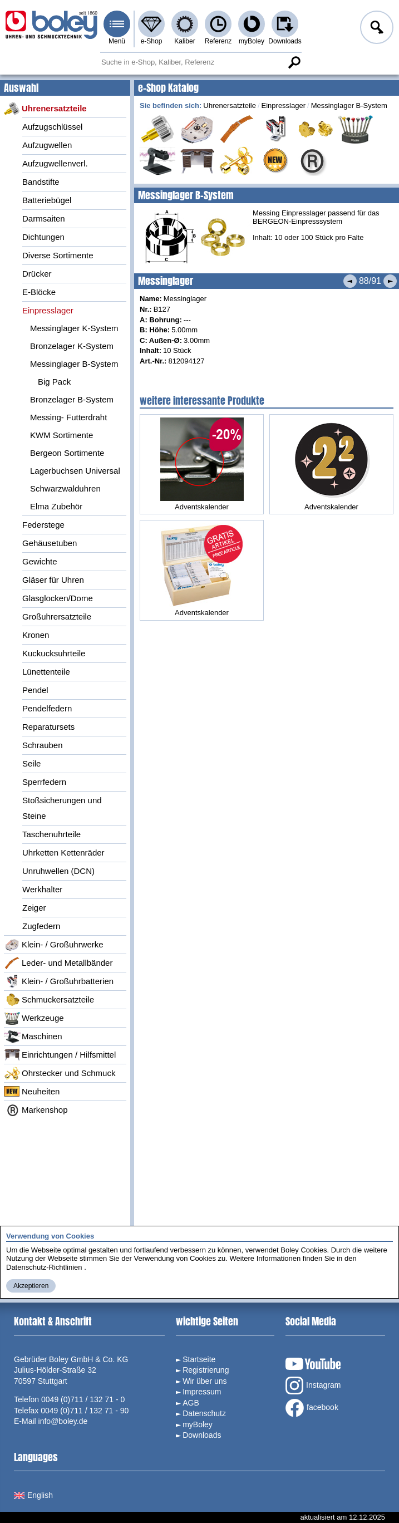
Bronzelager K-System (72, 346)
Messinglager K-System (74, 328)
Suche (294, 62)
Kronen (35, 635)
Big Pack (54, 381)
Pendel (35, 690)
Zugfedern (41, 926)
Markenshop (36, 1110)
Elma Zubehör (56, 506)
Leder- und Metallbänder (58, 963)
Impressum (202, 1391)
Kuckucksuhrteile (53, 653)
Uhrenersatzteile (45, 108)
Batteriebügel (46, 200)
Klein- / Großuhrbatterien (59, 981)
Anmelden (375, 29)
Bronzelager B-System (72, 399)
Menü (117, 41)
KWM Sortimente (61, 435)
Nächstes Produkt (390, 281)
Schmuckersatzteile (49, 999)
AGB (191, 1402)
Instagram (313, 1385)
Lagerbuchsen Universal (75, 470)
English (33, 1495)
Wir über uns (204, 1381)
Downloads (284, 41)
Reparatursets (48, 726)
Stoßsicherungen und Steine (62, 808)
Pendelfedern (47, 708)
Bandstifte (41, 181)
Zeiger (34, 907)
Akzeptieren (30, 1286)
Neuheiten (32, 1091)
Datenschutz (204, 1413)
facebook (311, 1408)
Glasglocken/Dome (57, 598)
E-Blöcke (39, 292)
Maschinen (33, 1036)
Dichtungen (43, 237)
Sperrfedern (44, 782)
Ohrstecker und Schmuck (59, 1073)
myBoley (251, 41)
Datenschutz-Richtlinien (44, 1267)
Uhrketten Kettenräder (63, 852)
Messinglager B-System (74, 364)
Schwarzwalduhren (65, 488)
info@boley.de (63, 1421)
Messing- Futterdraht (68, 417)
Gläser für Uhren (53, 579)
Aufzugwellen (47, 145)
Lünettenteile (46, 671)
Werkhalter (42, 889)
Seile (31, 763)
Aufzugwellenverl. (55, 163)
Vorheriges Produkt (350, 281)
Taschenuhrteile (51, 834)
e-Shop (151, 41)
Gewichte (39, 561)
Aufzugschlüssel (52, 126)
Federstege (43, 524)
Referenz (218, 41)
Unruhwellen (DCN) (58, 871)
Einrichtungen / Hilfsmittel (60, 1055)
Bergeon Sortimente (67, 453)
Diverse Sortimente (57, 255)
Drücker (37, 273)
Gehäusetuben (49, 543)
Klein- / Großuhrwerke (54, 944)
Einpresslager (47, 310)
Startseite (199, 1359)
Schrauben (42, 745)
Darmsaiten (43, 218)
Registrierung (206, 1369)
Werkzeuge (34, 1018)
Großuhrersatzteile (56, 616)
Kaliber (184, 41)
